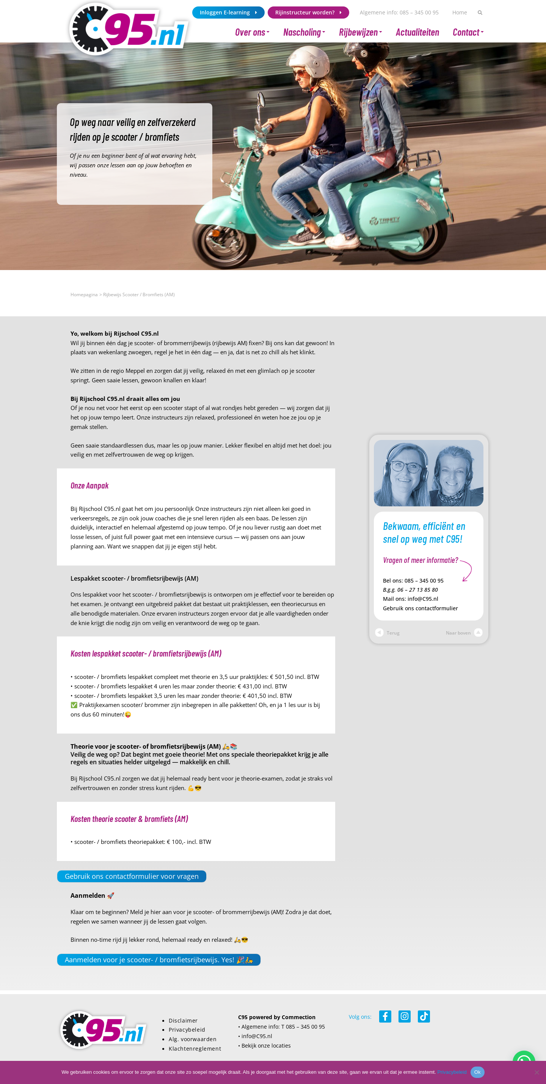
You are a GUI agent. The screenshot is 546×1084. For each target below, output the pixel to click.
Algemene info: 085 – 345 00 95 (399, 12)
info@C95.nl (423, 598)
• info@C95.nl (255, 1036)
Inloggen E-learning (228, 12)
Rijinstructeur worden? (308, 12)
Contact (468, 32)
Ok (477, 1072)
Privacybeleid (187, 1029)
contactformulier (437, 608)
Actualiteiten (417, 32)
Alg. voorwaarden (193, 1039)
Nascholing (304, 32)
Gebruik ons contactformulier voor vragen (132, 876)
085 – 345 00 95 (424, 580)
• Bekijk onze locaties (264, 1045)
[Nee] (536, 1072)
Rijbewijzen (360, 32)
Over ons (252, 32)
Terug (387, 633)
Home (459, 12)
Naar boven (464, 633)
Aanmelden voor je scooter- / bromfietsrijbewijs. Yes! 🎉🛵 (159, 959)
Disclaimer (183, 1020)
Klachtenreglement (195, 1048)
